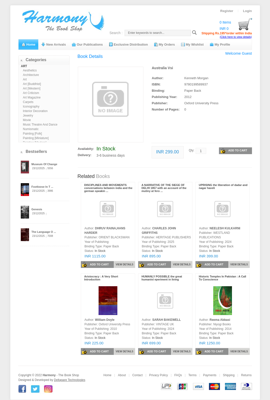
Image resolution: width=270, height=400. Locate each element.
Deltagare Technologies (69, 380)
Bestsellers (36, 151)
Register (226, 11)
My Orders (164, 44)
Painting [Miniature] (36, 138)
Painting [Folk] (32, 133)
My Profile (220, 44)
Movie (27, 120)
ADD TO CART (233, 150)
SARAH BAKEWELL (166, 320)
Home (29, 44)
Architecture (31, 75)
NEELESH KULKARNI (225, 228)
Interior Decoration (35, 111)
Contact (137, 375)
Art (25, 79)
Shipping (229, 375)
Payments (209, 375)
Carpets (28, 102)
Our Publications (87, 44)
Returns (246, 375)
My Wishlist (192, 44)
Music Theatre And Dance (40, 124)
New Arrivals (53, 44)
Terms (192, 375)
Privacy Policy (158, 375)
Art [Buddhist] (32, 84)
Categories (36, 60)
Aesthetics (30, 70)
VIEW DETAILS (124, 264)
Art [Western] (32, 88)
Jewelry (28, 115)
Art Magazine (32, 97)
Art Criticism (31, 93)
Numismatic (31, 129)
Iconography (31, 106)
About (122, 375)
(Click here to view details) (236, 36)
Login (247, 11)
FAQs (178, 375)
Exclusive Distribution (128, 44)
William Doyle (105, 320)
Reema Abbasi (220, 320)
